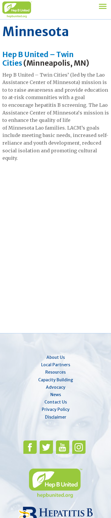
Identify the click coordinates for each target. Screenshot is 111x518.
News (55, 394)
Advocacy (55, 387)
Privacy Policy (56, 409)
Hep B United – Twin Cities (38, 59)
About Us (55, 357)
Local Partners (55, 364)
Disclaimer (55, 417)
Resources (55, 372)
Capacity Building (55, 380)
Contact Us (55, 402)
